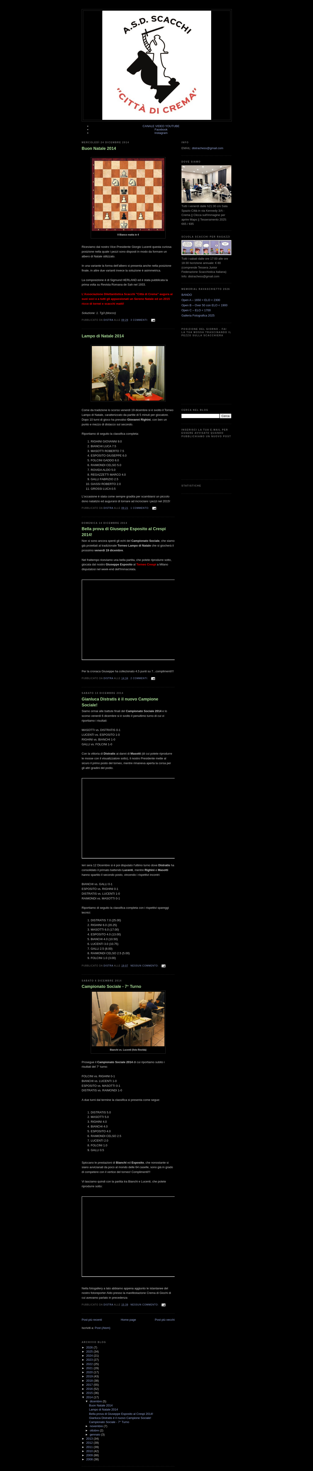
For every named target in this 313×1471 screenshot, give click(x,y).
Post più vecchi (165, 1319)
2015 (90, 1393)
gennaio (95, 1434)
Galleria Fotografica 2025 (198, 315)
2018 (90, 1380)
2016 (90, 1389)
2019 (90, 1376)
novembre (97, 1426)
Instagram (161, 133)
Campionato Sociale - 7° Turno (111, 986)
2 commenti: (139, 678)
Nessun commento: (144, 965)
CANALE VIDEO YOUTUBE (161, 126)
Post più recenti (92, 1319)
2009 (90, 1455)
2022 (90, 1364)
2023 (90, 1359)
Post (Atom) (102, 1328)
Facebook (160, 129)
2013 (90, 1438)
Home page (128, 1319)
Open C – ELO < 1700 (196, 310)
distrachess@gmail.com (207, 148)
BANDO (186, 294)
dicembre (96, 1401)
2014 (90, 1397)
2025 (90, 1351)
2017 (90, 1384)
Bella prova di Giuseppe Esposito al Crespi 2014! (124, 532)
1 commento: (140, 508)
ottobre (95, 1430)
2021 (90, 1368)
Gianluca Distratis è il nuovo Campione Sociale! (120, 702)
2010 (90, 1451)
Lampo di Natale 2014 (103, 336)
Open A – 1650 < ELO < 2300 (200, 300)
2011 (90, 1447)
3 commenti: (139, 320)
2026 (90, 1347)
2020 (90, 1372)
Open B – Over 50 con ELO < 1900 (204, 305)
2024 (90, 1355)
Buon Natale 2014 (99, 148)
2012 (90, 1442)
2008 (90, 1459)
